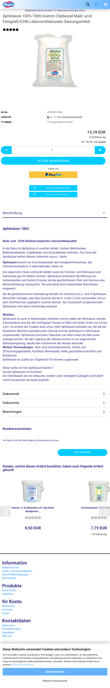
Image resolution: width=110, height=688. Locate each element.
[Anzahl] (53, 150)
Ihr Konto (7, 609)
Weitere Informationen (55, 680)
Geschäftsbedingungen (15, 574)
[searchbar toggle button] (87, 4)
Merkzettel (8, 606)
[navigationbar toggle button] (105, 4)
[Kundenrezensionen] (11, 32)
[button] (6, 150)
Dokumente (11, 394)
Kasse (5, 613)
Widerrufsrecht (10, 567)
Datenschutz (9, 578)
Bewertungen (12, 412)
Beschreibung (12, 213)
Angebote (7, 593)
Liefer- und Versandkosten (17, 571)
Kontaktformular (11, 628)
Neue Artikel (9, 590)
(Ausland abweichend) (72, 117)
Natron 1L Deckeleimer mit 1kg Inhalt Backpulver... (33, 509)
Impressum (8, 625)
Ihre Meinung (82, 452)
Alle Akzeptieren (55, 671)
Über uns (7, 635)
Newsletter (8, 632)
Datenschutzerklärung (22, 664)
